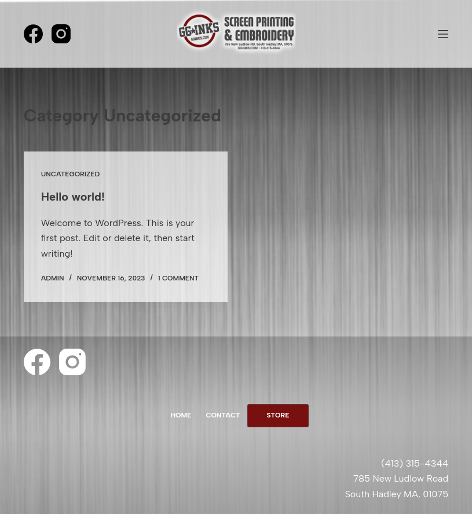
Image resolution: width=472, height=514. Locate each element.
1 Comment (178, 278)
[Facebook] (33, 33)
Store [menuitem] (278, 415)
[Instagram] (61, 33)
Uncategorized (70, 174)
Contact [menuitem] (223, 415)
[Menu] (443, 34)
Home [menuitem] (180, 415)
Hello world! (73, 197)
